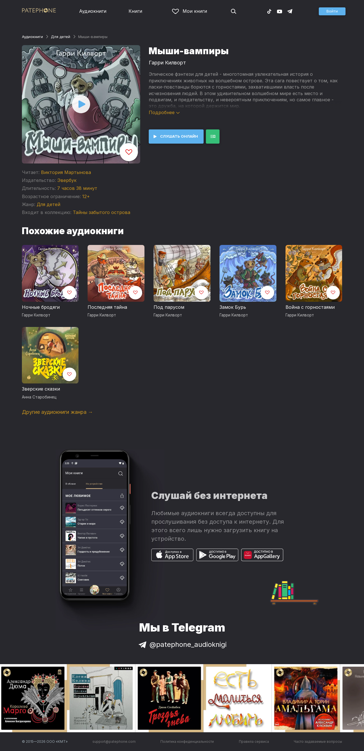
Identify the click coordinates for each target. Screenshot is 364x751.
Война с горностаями (310, 307)
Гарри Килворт (167, 63)
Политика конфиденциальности (187, 741)
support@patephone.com (114, 741)
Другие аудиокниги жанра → (57, 412)
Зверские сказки (41, 389)
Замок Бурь (233, 307)
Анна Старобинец (39, 397)
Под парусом (169, 307)
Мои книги (189, 11)
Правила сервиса (254, 741)
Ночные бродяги (41, 307)
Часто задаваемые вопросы (318, 741)
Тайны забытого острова (101, 212)
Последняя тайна (107, 307)
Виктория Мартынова (66, 172)
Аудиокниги (92, 11)
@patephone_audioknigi (182, 644)
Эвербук (66, 180)
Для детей (60, 36)
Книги (135, 11)
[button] (332, 11)
